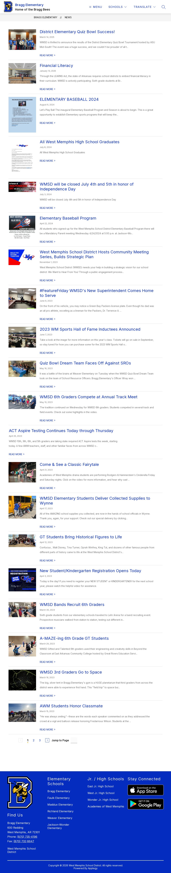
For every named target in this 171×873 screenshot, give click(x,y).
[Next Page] (47, 740)
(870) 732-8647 (24, 841)
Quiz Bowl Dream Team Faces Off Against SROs (85, 363)
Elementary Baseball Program (68, 218)
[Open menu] (95, 7)
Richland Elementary (60, 811)
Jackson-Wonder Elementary (58, 826)
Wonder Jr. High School (103, 799)
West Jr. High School (101, 793)
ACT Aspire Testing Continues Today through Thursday (61, 430)
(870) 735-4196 (27, 836)
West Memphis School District (21, 850)
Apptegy (93, 868)
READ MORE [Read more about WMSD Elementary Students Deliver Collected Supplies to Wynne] (47, 526)
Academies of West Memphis (106, 806)
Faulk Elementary (58, 798)
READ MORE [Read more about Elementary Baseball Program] (47, 241)
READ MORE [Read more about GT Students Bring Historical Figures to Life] (47, 560)
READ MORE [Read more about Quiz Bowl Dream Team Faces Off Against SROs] (47, 386)
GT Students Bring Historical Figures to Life (81, 536)
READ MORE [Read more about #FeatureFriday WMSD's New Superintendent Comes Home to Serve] (47, 319)
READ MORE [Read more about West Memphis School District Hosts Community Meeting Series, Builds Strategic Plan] (47, 280)
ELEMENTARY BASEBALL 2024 (69, 99)
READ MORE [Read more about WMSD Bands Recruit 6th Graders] (47, 628)
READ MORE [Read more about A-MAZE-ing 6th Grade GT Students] (47, 661)
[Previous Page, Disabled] (21, 740)
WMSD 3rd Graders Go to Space (71, 672)
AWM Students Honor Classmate (71, 705)
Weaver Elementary (59, 818)
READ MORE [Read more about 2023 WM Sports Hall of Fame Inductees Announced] (47, 352)
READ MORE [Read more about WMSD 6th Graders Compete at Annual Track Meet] (47, 420)
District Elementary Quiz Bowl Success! (77, 31)
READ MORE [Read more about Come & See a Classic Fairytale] (47, 488)
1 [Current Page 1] (27, 740)
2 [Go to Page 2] (33, 740)
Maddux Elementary (60, 804)
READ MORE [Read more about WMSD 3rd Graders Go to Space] (47, 695)
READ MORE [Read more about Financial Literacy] (47, 89)
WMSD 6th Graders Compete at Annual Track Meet (88, 396)
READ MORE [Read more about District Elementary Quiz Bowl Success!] (47, 55)
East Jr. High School (101, 786)
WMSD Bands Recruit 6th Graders (72, 604)
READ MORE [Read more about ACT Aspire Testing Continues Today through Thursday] (17, 454)
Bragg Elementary (45, 17)
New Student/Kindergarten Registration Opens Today (90, 570)
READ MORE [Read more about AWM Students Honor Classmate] (47, 729)
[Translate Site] (144, 7)
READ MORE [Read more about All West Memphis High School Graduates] (47, 160)
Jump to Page (60, 740)
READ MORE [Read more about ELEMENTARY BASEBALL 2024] (47, 122)
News (68, 17)
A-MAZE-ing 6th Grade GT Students (74, 638)
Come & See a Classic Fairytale (69, 464)
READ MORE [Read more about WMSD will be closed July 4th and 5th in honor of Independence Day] (47, 207)
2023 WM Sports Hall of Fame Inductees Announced (90, 329)
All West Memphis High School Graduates (79, 141)
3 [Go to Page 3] (40, 740)
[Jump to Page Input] (74, 740)
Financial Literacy (56, 65)
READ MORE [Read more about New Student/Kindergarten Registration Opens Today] (47, 594)
